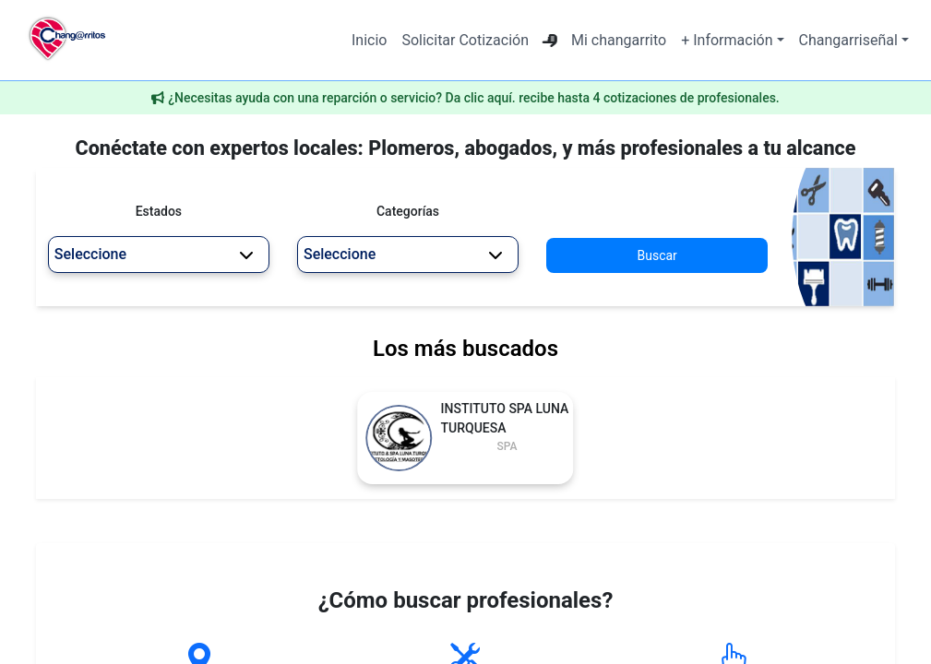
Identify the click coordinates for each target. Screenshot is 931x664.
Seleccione (154, 254)
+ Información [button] (726, 40)
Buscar (657, 255)
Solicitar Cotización (465, 40)
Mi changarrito (618, 40)
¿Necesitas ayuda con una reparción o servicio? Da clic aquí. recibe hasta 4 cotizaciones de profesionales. (474, 97)
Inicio (369, 40)
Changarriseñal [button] (848, 40)
